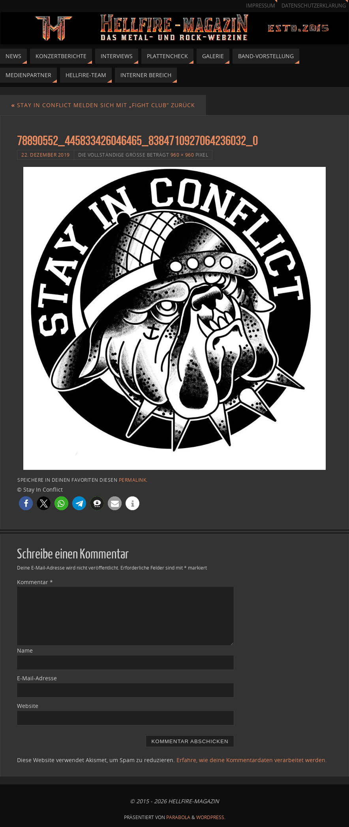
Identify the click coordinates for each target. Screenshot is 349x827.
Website (27, 706)
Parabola (178, 817)
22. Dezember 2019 (45, 154)
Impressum (260, 5)
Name (25, 650)
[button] (26, 503)
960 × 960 (182, 154)
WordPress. (210, 817)
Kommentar (35, 582)
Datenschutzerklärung (313, 5)
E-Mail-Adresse (37, 678)
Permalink (132, 480)
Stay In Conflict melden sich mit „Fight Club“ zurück (103, 105)
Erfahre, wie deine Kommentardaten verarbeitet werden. (251, 760)
